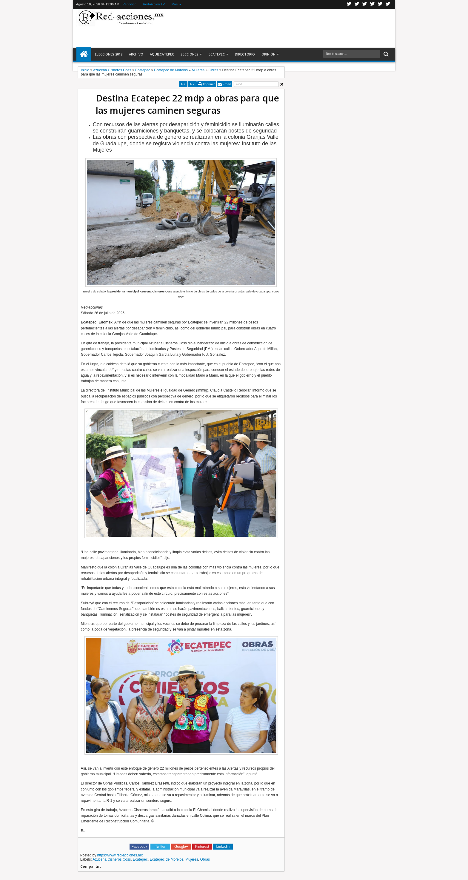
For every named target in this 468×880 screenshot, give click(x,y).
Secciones (189, 54)
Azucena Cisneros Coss (112, 859)
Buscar (385, 54)
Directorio (245, 54)
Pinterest (388, 4)
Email (226, 84)
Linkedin (372, 4)
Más (174, 4)
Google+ (365, 4)
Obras (205, 859)
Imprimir (209, 84)
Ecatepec (217, 54)
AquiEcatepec (162, 54)
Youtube (380, 4)
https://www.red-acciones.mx (120, 855)
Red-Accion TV (154, 4)
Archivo (136, 54)
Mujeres (191, 859)
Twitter (349, 4)
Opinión (268, 54)
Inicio (83, 54)
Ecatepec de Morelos (167, 859)
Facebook (357, 4)
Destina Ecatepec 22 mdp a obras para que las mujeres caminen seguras (187, 104)
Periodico (129, 4)
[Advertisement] (279, 28)
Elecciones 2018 (108, 54)
